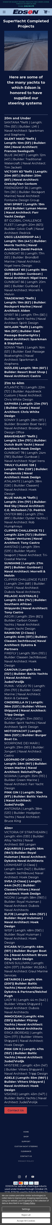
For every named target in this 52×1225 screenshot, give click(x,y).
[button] (15, 1110)
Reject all (26, 1214)
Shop (26, 1137)
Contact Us (16, 1110)
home (26, 1132)
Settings (26, 1209)
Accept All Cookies (26, 1220)
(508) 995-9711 (29, 6)
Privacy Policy (26, 1161)
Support (26, 1142)
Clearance (26, 1151)
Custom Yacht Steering (26, 1146)
